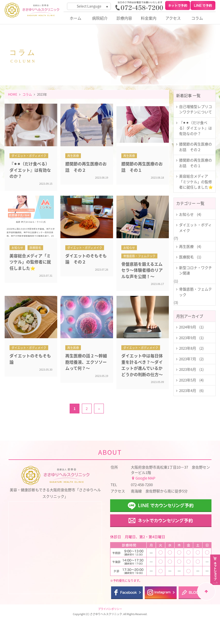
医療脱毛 (186, 257)
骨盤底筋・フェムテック (195, 291)
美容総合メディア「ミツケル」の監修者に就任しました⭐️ (196, 181)
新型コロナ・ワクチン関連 (195, 270)
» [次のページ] (99, 408)
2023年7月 (187, 359)
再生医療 (186, 246)
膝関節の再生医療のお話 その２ (195, 146)
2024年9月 (187, 327)
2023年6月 (187, 369)
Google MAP (143, 478)
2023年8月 (187, 348)
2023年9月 (187, 337)
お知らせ (186, 214)
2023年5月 (187, 380)
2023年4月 (187, 390)
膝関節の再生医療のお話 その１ (195, 162)
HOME (12, 94)
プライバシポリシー (110, 609)
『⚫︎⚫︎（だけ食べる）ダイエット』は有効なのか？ (195, 128)
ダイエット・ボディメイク (195, 227)
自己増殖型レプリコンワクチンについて (195, 109)
